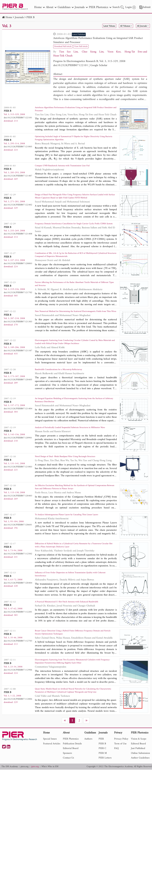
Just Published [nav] (138, 785)
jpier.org (35, 803)
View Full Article (87, 46)
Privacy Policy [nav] (121, 776)
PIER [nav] (101, 776)
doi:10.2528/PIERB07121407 (18, 179)
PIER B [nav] (102, 780)
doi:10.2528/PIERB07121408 (18, 239)
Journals (19, 17)
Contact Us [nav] (68, 795)
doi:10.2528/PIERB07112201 (18, 641)
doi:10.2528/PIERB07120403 (18, 518)
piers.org (24, 803)
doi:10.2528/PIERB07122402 (18, 208)
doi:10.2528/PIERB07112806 (18, 734)
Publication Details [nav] (72, 780)
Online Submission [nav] (140, 790)
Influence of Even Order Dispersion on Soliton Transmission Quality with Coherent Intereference (76, 603)
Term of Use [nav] (120, 780)
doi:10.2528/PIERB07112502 (18, 579)
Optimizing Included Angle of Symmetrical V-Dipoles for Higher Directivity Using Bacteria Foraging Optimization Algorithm (71, 141)
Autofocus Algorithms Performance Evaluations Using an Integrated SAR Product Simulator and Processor (98, 40)
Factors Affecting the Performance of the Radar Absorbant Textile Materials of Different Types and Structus (71, 297)
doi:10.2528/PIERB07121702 (18, 305)
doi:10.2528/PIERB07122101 (70, 65)
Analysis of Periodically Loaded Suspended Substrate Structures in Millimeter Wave (71, 450)
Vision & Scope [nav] (138, 776)
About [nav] (51, 7)
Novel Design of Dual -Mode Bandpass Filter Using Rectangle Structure (74, 479)
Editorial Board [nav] (70, 785)
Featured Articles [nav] (51, 780)
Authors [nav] (88, 776)
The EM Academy (9, 803)
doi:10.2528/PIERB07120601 (18, 549)
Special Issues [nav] (50, 776)
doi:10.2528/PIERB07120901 (18, 458)
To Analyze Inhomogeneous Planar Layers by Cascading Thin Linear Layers (72, 541)
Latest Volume (97, 26)
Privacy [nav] (118, 770)
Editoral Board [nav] (138, 780)
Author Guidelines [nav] (140, 795)
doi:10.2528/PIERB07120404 (18, 610)
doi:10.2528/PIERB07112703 (18, 672)
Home (9, 17)
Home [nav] (39, 7)
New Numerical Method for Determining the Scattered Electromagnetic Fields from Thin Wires (74, 328)
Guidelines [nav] (66, 7)
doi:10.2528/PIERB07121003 (18, 489)
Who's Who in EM (50, 803)
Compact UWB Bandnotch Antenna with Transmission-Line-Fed (70, 170)
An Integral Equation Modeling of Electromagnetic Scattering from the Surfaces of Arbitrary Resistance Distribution (74, 419)
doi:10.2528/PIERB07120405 (18, 398)
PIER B (30, 17)
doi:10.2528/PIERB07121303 (18, 336)
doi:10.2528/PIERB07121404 (18, 427)
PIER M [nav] (103, 790)
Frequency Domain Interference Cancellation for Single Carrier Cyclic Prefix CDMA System (73, 232)
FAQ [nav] (116, 785)
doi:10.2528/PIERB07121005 (18, 149)
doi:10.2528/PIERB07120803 (18, 274)
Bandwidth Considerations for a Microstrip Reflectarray (66, 388)
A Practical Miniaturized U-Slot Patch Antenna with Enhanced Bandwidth (69, 634)
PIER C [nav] (102, 785)
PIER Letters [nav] (105, 795)
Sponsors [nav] (67, 790)
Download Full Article (65, 46)
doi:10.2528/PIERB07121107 (18, 367)
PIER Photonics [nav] (100, 7)
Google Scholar (98, 65)
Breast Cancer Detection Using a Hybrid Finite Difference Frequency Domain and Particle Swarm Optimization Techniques (72, 665)
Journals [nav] (81, 7)
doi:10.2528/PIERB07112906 (18, 703)
